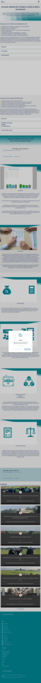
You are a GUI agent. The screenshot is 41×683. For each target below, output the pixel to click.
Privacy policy (20, 345)
